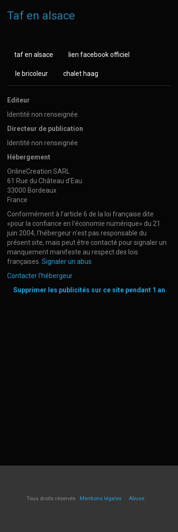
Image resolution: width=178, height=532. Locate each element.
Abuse (136, 498)
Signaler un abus (67, 261)
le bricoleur (31, 73)
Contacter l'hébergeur (40, 276)
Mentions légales (101, 498)
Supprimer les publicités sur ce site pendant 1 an (89, 290)
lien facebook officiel (99, 54)
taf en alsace (33, 54)
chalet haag (80, 73)
